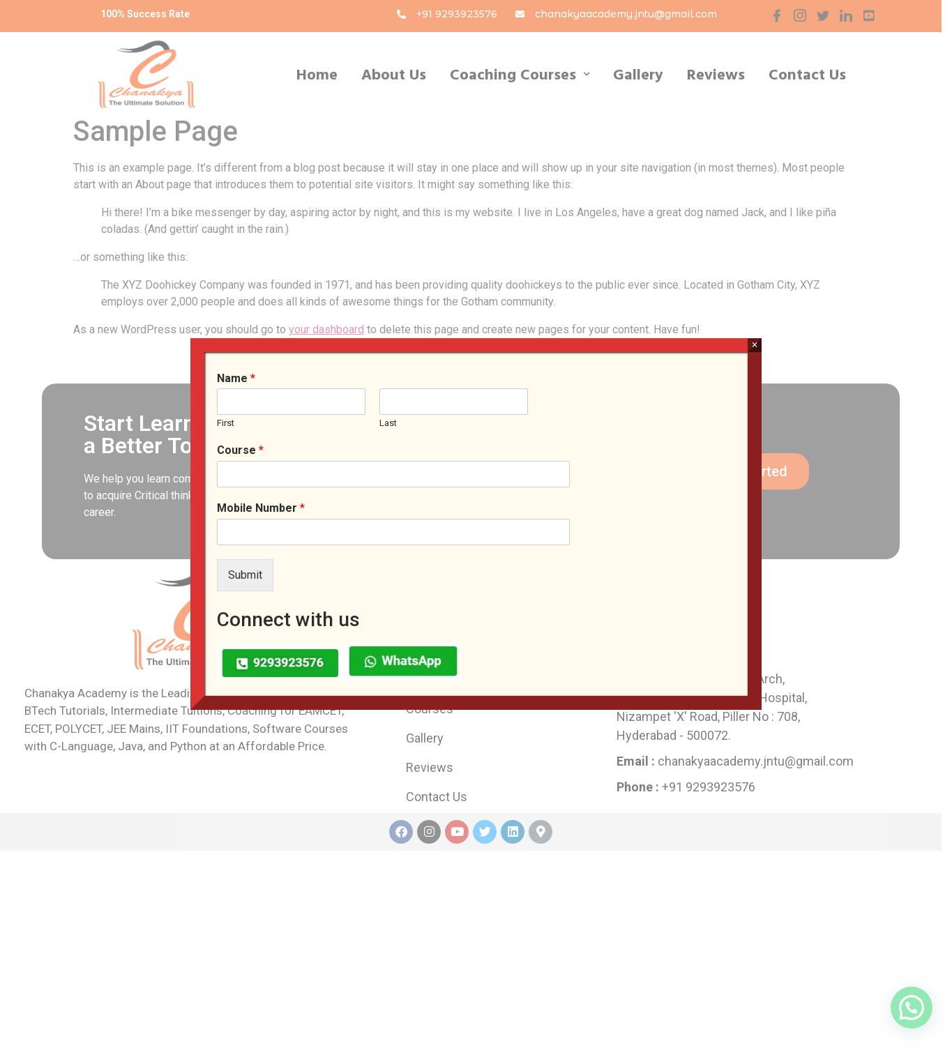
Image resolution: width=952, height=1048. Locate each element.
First (225, 423)
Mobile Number (261, 508)
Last (388, 423)
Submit (245, 575)
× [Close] (754, 345)
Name (236, 378)
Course (240, 450)
